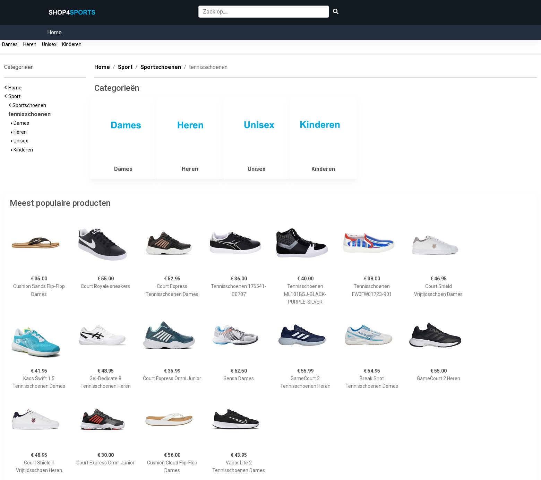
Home (54, 32)
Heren (29, 44)
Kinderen (72, 44)
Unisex (49, 44)
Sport (15, 96)
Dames (10, 44)
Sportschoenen (30, 105)
